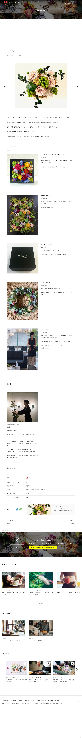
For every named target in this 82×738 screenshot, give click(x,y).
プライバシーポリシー (26, 704)
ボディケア (10, 590)
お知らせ (43, 701)
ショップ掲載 (72, 2)
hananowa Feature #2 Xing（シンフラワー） (12, 641)
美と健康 (48, 2)
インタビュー (63, 2)
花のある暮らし (25, 2)
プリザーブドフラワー (12, 55)
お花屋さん (55, 2)
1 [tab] (36, 111)
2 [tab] (38, 111)
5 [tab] (46, 111)
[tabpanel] (41, 85)
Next (77, 87)
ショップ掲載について (45, 704)
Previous (4, 87)
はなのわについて (71, 3)
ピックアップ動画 (35, 701)
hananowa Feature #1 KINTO (36, 641)
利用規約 (36, 704)
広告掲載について (57, 704)
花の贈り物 (34, 2)
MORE (41, 604)
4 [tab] (43, 111)
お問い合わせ (15, 704)
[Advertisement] (41, 31)
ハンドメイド (62, 678)
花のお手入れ (15, 678)
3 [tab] (41, 111)
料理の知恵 (38, 590)
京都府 (21, 55)
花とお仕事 (41, 2)
